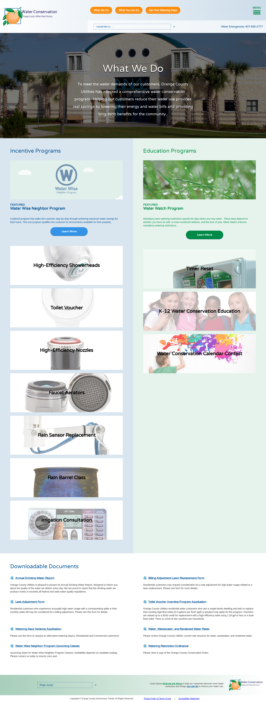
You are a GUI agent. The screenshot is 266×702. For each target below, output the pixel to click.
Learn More (69, 231)
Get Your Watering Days (163, 10)
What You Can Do (129, 10)
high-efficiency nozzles (66, 350)
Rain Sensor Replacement (67, 435)
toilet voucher (66, 308)
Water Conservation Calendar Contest (199, 354)
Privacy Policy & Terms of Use (157, 698)
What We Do (101, 10)
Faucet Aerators (66, 393)
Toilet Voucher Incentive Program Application (177, 602)
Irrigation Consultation (66, 520)
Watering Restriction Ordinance (168, 646)
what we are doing (172, 683)
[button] (257, 10)
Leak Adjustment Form (29, 602)
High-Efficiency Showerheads (66, 265)
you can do (192, 686)
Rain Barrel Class (67, 478)
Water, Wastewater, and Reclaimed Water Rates (178, 629)
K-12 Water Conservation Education (199, 311)
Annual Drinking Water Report (34, 578)
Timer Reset (199, 269)
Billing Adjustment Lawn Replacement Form (176, 578)
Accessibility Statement (188, 698)
